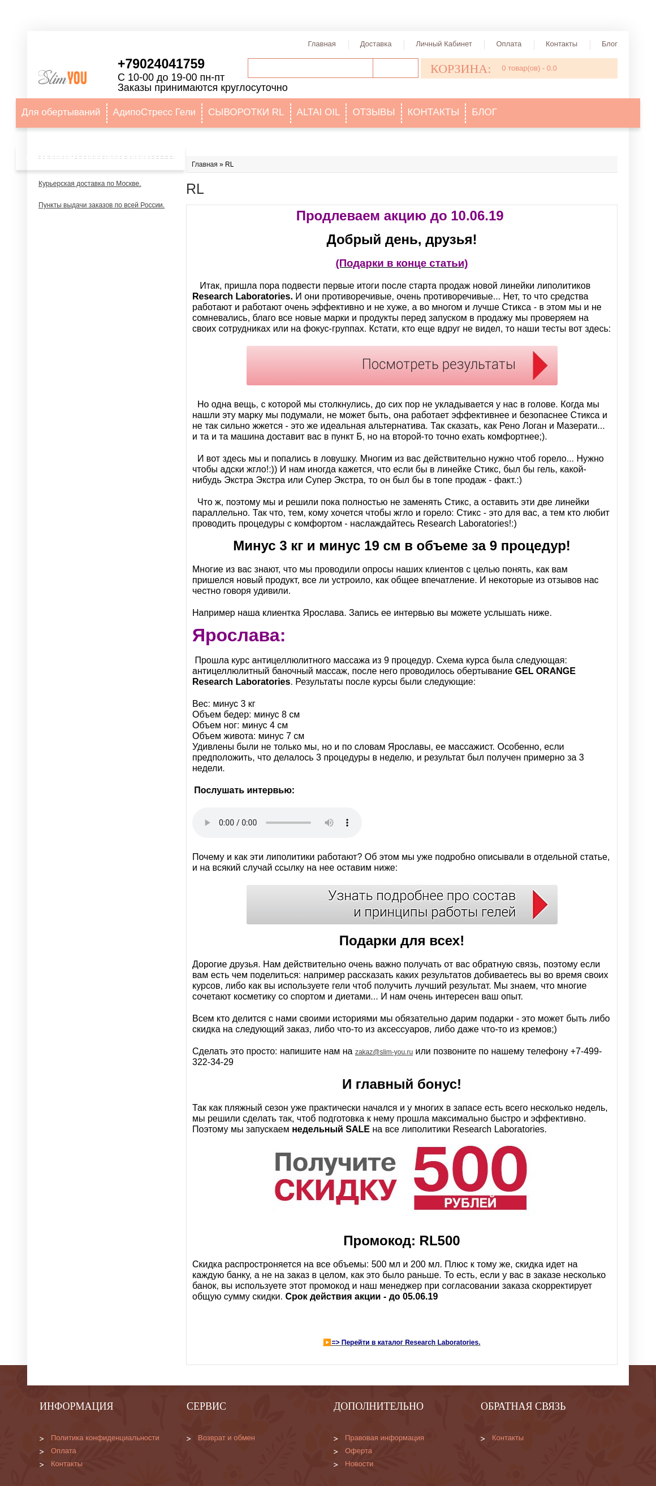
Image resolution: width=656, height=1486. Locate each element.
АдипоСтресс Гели (154, 112)
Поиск (395, 68)
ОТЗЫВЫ (373, 112)
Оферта (358, 1450)
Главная (321, 44)
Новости (359, 1463)
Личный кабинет (444, 44)
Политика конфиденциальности (105, 1437)
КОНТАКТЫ (434, 112)
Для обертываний (61, 112)
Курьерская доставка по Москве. (89, 184)
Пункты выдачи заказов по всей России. (101, 205)
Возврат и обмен (226, 1437)
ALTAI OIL (318, 112)
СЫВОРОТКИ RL (246, 112)
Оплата (508, 44)
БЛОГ (484, 112)
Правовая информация (384, 1437)
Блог (610, 44)
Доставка (376, 44)
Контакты (561, 44)
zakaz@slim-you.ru (384, 1052)
